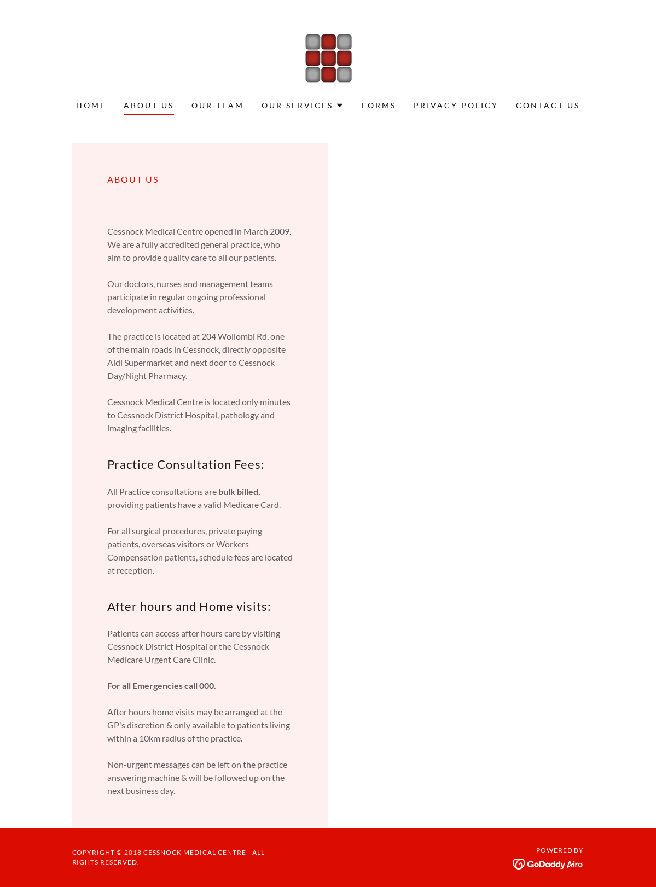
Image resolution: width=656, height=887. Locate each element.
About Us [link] (149, 105)
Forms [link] (379, 105)
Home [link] (91, 105)
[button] (303, 105)
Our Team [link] (217, 105)
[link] (328, 57)
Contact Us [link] (548, 105)
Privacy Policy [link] (456, 105)
